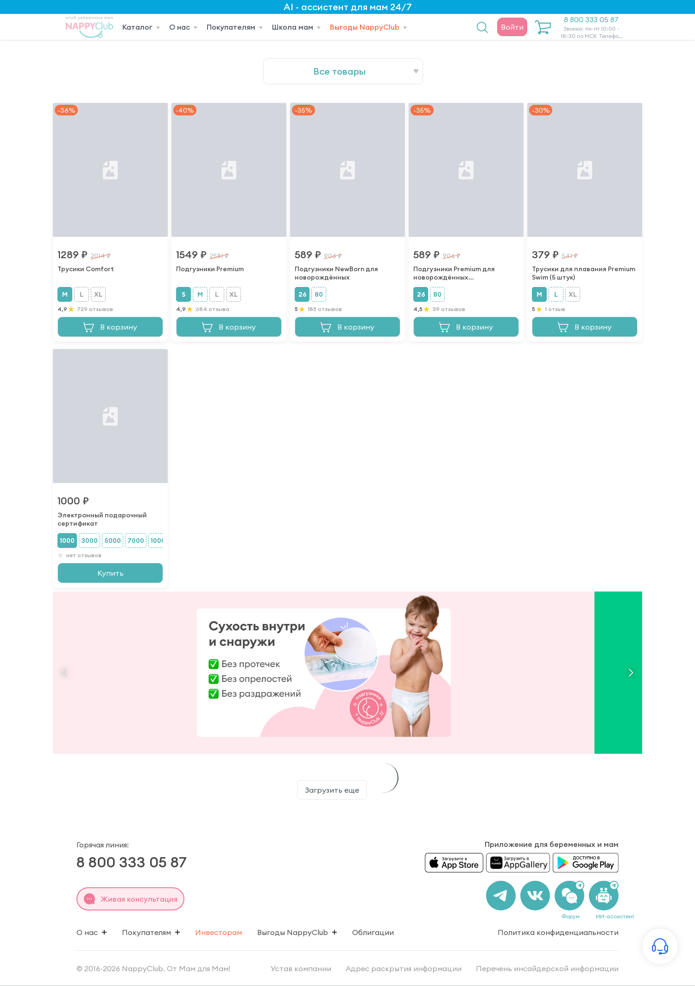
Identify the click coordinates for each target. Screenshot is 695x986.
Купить (110, 573)
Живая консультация (130, 898)
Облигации (373, 932)
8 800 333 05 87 (591, 27)
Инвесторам (218, 932)
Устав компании (302, 968)
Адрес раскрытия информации (404, 968)
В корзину (110, 326)
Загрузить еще (332, 790)
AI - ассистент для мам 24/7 (348, 7)
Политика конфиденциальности (558, 932)
